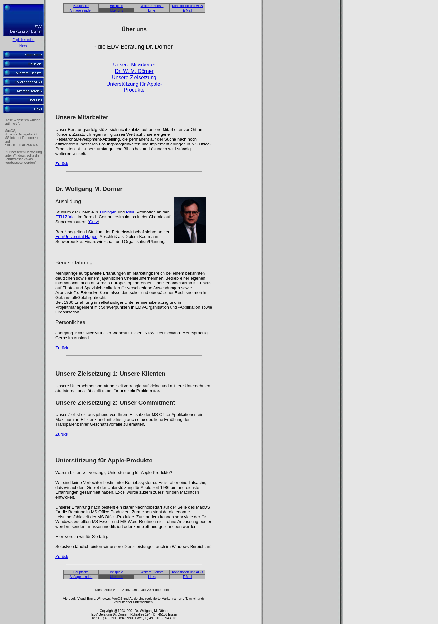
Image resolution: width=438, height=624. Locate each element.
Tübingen (108, 213)
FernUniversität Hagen (76, 237)
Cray (93, 222)
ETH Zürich (66, 217)
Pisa (130, 213)
